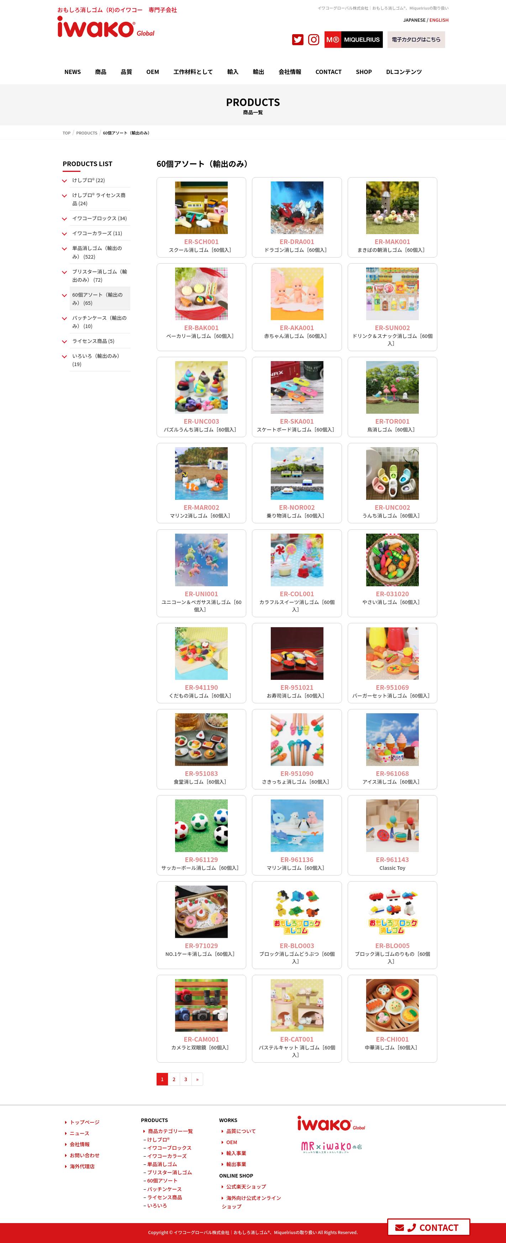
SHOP (364, 71)
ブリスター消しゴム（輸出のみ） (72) (99, 275)
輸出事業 (236, 1164)
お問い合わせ (85, 1155)
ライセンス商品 (164, 1197)
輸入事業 (236, 1153)
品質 (126, 71)
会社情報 (290, 71)
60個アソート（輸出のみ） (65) (97, 298)
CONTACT (329, 71)
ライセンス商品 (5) (93, 340)
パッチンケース (164, 1188)
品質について (241, 1130)
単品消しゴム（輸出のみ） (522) (97, 252)
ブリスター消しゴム (169, 1172)
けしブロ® (158, 1139)
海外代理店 (82, 1166)
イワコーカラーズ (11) (97, 233)
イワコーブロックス (169, 1147)
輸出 (258, 71)
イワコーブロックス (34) (99, 218)
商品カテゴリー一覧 (170, 1130)
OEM (152, 71)
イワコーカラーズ (167, 1155)
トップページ (85, 1122)
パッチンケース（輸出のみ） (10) (99, 321)
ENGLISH (439, 19)
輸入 (233, 71)
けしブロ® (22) (88, 180)
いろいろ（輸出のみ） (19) (97, 359)
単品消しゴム (162, 1164)
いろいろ (157, 1205)
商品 (100, 71)
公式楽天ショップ (246, 1186)
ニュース (79, 1133)
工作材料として (193, 71)
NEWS (72, 71)
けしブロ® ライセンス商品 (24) (99, 199)
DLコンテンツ (404, 71)
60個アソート (162, 1180)
